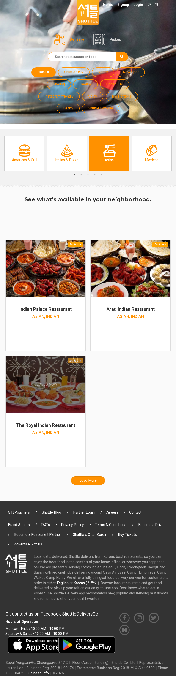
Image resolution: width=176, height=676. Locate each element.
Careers (112, 512)
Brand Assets (19, 525)
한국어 (152, 5)
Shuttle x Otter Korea (89, 534)
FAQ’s (45, 525)
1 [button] (74, 174)
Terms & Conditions (110, 525)
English (63, 583)
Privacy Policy (72, 525)
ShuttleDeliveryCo (80, 614)
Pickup (115, 39)
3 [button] (88, 174)
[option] (24, 153)
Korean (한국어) (86, 583)
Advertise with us (28, 544)
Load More (88, 480)
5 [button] (101, 174)
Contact (135, 512)
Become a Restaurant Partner (37, 534)
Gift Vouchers (19, 512)
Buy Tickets (127, 534)
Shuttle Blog (51, 512)
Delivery (77, 39)
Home (108, 5)
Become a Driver (151, 525)
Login (138, 5)
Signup (123, 5)
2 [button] (81, 174)
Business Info (37, 673)
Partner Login (84, 512)
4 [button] (95, 174)
